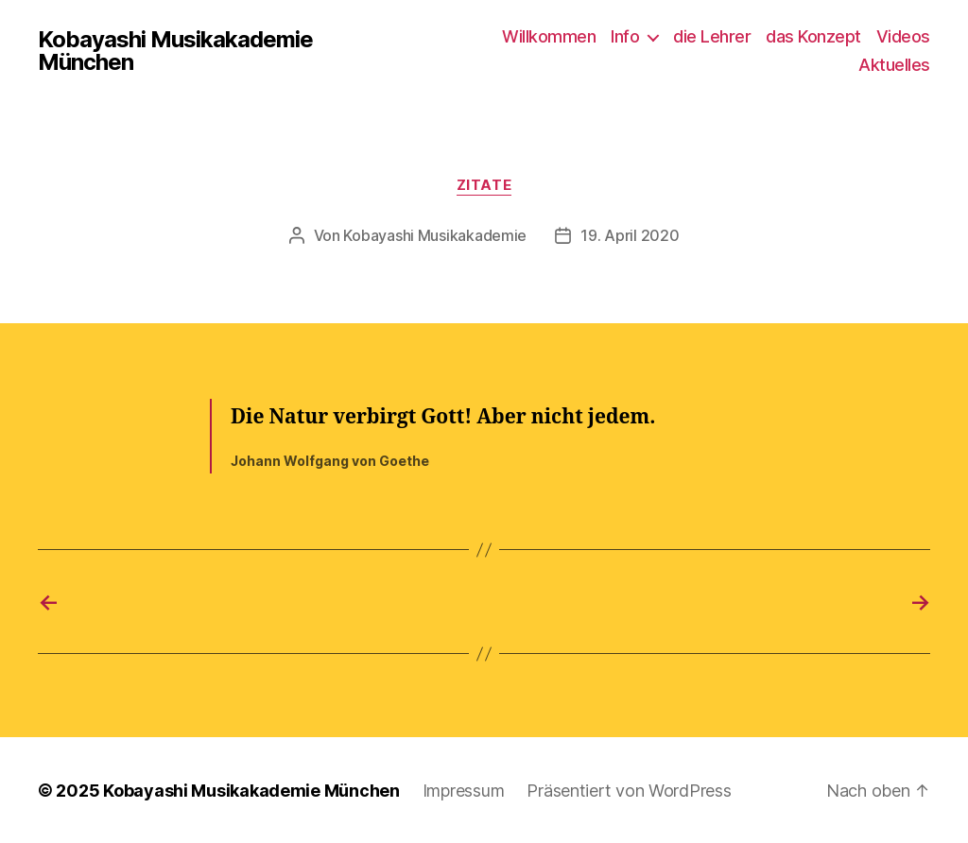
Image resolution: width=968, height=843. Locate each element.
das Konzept (813, 36)
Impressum (464, 790)
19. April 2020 (629, 235)
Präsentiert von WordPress (629, 790)
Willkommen (549, 36)
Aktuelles (894, 65)
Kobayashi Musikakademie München (175, 51)
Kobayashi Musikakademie (435, 235)
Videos (903, 36)
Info (625, 36)
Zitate (484, 185)
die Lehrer (712, 36)
